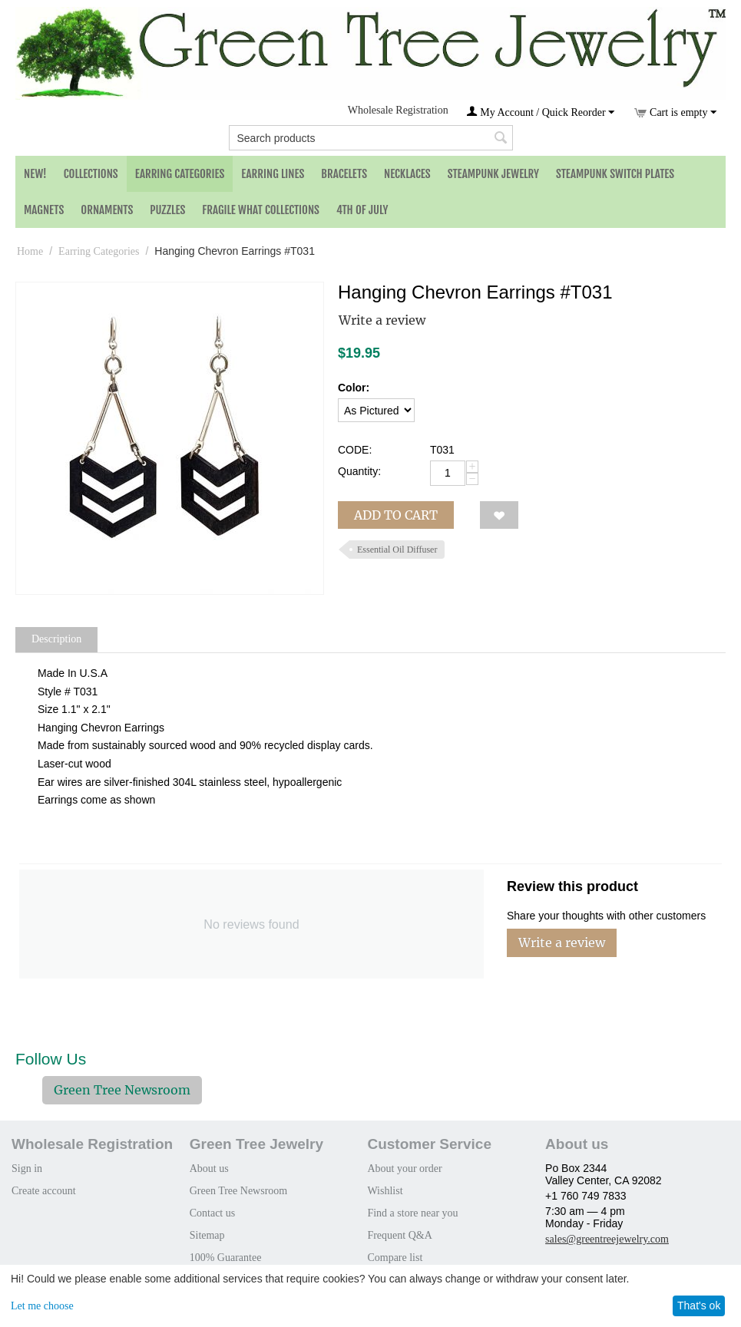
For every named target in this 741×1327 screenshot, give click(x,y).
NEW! (35, 174)
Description (56, 639)
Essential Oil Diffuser (397, 549)
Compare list (394, 1257)
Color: (353, 387)
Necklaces (407, 174)
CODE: (355, 450)
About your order (404, 1168)
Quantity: (359, 471)
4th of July (362, 210)
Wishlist (384, 1191)
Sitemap (207, 1235)
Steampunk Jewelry (493, 174)
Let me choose (42, 1306)
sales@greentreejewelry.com (607, 1239)
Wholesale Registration (398, 110)
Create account (44, 1191)
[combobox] (371, 137)
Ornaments (107, 210)
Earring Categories (180, 174)
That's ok (698, 1305)
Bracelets (344, 174)
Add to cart (396, 515)
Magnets (44, 210)
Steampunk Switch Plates (615, 174)
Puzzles (167, 210)
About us (209, 1168)
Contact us (213, 1213)
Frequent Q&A (399, 1235)
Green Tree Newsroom (122, 1090)
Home (30, 251)
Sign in (27, 1168)
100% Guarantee (226, 1257)
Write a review (382, 320)
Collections (91, 174)
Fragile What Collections (260, 210)
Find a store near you (412, 1213)
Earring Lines (272, 174)
